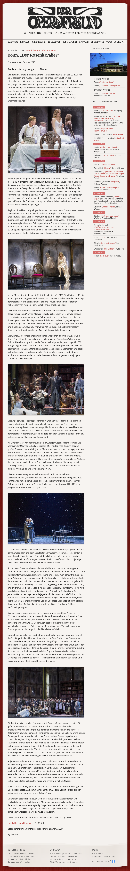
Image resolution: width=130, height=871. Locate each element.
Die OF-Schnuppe (57, 862)
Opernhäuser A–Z (57, 856)
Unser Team (97, 853)
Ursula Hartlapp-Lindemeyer (21, 823)
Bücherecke (72, 856)
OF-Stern (84, 42)
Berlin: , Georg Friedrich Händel (107, 189)
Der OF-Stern (70, 859)
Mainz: (104, 164)
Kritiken (24, 42)
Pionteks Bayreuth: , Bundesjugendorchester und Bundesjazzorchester (105, 229)
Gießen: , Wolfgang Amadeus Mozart (106, 217)
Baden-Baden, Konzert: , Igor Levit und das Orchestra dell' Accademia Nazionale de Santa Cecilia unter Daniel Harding (108, 200)
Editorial (13, 42)
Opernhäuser (38, 42)
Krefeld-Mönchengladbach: (109, 139)
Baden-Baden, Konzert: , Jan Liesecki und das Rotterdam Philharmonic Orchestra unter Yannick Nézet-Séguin (108, 120)
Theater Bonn (49, 50)
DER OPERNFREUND (16, 850)
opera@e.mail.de (23, 862)
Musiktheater (33, 50)
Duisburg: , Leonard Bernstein (108, 156)
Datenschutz (109, 856)
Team (109, 42)
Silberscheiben (56, 859)
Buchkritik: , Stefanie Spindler (109, 175)
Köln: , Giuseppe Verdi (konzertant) (106, 238)
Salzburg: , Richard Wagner (108, 208)
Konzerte (67, 854)
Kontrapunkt (70, 42)
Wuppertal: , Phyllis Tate (109, 249)
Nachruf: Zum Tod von (109, 134)
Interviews (77, 854)
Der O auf (101, 861)
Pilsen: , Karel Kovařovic (108, 256)
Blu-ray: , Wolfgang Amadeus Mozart (108, 112)
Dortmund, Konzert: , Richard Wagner (107, 183)
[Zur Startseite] (65, 18)
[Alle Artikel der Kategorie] (109, 64)
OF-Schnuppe (97, 42)
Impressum (97, 856)
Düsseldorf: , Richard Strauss (109, 168)
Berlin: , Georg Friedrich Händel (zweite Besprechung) (107, 149)
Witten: (103, 130)
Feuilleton (54, 42)
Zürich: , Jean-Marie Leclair (107, 244)
